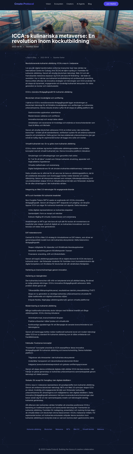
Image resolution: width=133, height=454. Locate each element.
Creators (70, 4)
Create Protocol (24, 3)
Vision (48, 4)
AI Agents (81, 4)
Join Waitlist (111, 4)
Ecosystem (58, 4)
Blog (90, 4)
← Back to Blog (31, 57)
